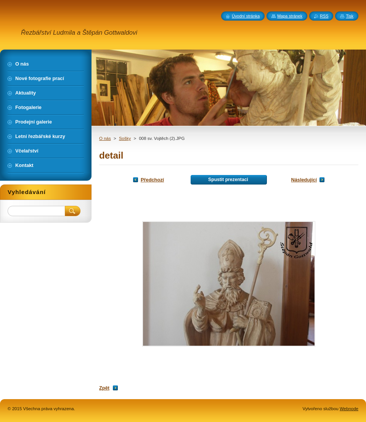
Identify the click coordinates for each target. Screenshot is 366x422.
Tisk (349, 16)
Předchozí (152, 180)
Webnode (349, 408)
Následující (304, 180)
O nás (105, 138)
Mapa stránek (289, 16)
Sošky (125, 138)
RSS (324, 16)
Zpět (104, 388)
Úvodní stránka (246, 16)
